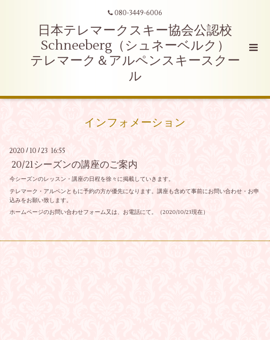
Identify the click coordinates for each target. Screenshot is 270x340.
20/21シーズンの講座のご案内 (74, 164)
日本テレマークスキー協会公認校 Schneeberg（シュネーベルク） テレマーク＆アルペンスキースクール (135, 53)
